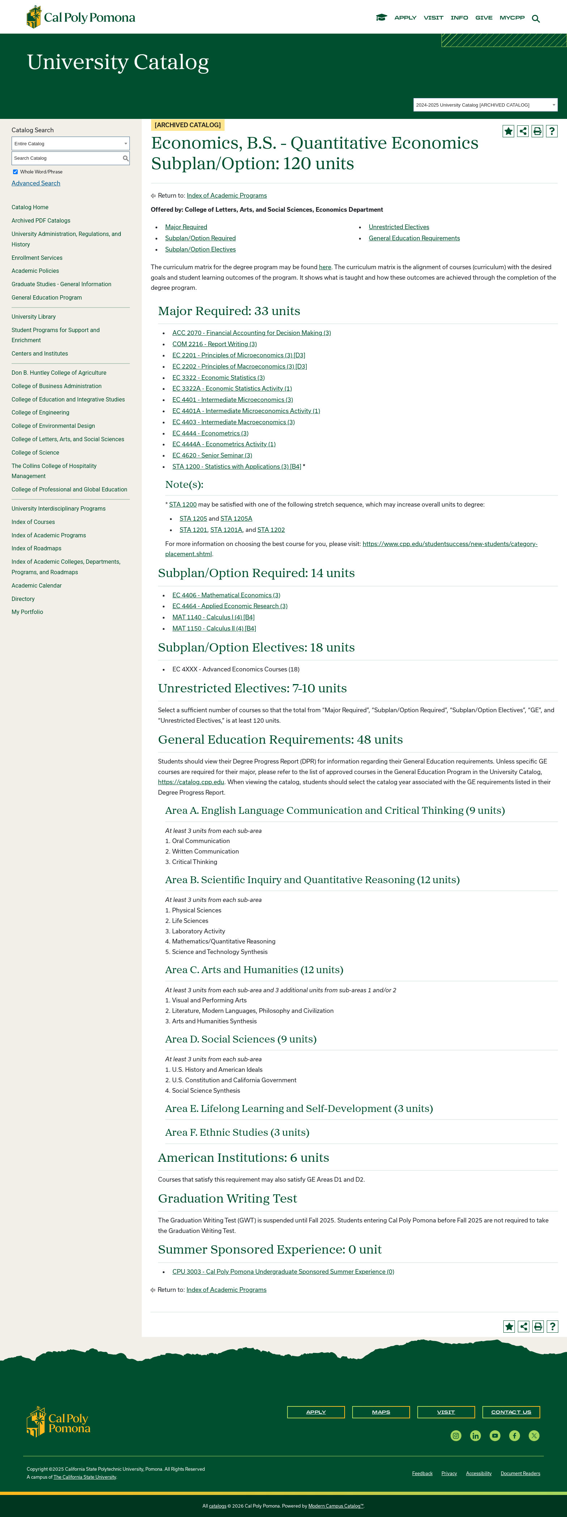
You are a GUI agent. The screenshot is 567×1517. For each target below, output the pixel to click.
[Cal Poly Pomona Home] (81, 17)
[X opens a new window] (534, 1435)
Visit (446, 1412)
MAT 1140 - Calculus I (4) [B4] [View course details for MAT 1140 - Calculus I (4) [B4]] (213, 617)
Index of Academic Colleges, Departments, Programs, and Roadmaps (66, 567)
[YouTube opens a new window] (495, 1435)
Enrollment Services (37, 257)
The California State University (85, 1476)
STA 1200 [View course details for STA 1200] (183, 504)
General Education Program (47, 297)
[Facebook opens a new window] (514, 1435)
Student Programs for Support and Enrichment (56, 335)
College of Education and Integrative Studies (68, 399)
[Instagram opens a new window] (456, 1435)
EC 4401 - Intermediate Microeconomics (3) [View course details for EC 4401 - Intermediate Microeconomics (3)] (232, 399)
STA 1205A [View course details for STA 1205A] (236, 518)
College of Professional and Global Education (69, 489)
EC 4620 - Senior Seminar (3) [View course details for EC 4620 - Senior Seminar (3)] (212, 455)
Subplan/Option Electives (200, 249)
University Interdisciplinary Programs (59, 508)
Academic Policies (35, 270)
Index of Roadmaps (36, 548)
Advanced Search (36, 183)
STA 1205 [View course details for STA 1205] (193, 518)
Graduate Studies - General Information (61, 284)
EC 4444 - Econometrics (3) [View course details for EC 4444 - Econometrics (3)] (210, 433)
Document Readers (520, 1473)
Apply (316, 1412)
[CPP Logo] (58, 1421)
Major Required (186, 226)
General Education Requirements (414, 238)
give (484, 18)
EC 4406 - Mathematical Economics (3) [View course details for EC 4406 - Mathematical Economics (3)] (226, 595)
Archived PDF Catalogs (41, 220)
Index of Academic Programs (49, 535)
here (325, 266)
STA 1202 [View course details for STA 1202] (271, 529)
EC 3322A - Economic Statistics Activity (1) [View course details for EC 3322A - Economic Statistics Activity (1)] (232, 388)
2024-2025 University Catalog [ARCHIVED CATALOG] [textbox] (472, 105)
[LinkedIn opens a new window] (475, 1435)
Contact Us (511, 1412)
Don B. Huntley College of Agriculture (59, 372)
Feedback (422, 1473)
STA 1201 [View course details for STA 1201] (193, 529)
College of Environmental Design (53, 425)
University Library (34, 316)
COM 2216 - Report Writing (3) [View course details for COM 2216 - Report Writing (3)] (214, 343)
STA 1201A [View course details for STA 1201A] (226, 529)
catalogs (217, 1505)
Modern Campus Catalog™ (335, 1505)
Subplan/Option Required (200, 238)
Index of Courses (33, 522)
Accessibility (479, 1473)
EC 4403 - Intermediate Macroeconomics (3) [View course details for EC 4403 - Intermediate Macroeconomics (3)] (233, 421)
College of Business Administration (57, 386)
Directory (23, 599)
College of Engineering (40, 412)
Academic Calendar (37, 585)
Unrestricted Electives (399, 226)
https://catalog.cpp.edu (191, 781)
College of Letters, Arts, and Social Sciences (68, 439)
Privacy (449, 1473)
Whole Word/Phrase (41, 171)
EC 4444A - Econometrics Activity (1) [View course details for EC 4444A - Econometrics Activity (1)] (224, 444)
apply (406, 18)
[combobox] (485, 105)
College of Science (35, 452)
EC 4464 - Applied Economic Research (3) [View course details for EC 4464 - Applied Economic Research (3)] (229, 605)
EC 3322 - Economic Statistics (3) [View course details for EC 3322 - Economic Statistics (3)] (218, 377)
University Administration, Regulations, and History (66, 239)
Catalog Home (30, 207)
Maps (381, 1412)
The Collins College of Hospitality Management (54, 471)
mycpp (512, 18)
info (459, 18)
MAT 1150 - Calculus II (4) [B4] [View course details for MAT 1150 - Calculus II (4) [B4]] (214, 628)
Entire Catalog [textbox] (29, 143)
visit (434, 18)
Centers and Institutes (40, 353)
